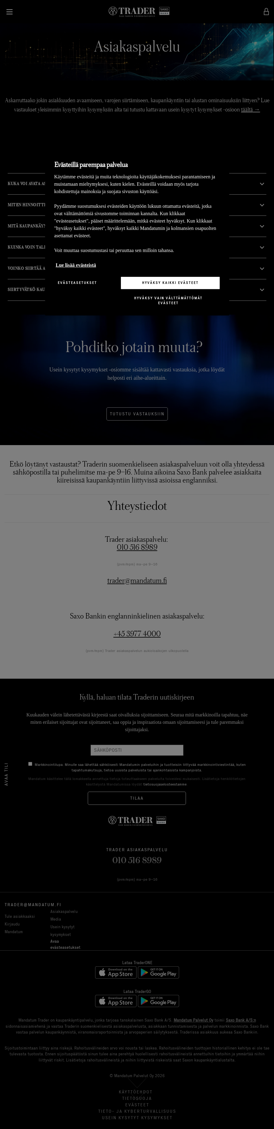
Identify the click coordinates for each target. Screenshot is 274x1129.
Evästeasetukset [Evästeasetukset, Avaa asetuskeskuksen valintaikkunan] (77, 283)
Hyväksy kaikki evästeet (170, 283)
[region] (137, 232)
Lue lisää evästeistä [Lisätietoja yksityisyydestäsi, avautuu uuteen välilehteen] (76, 265)
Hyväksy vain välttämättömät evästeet (168, 300)
